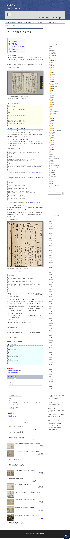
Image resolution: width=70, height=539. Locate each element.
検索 (49, 191)
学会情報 (51, 181)
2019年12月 (51, 338)
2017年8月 (50, 384)
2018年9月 (50, 364)
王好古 (52, 79)
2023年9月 (50, 265)
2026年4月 (50, 218)
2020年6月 (50, 330)
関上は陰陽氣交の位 (12, 48)
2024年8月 (50, 247)
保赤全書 (52, 144)
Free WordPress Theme (37, 534)
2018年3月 (50, 374)
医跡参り (51, 179)
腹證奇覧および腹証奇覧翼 (56, 130)
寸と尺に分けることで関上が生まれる (16, 46)
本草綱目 (52, 149)
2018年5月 (50, 371)
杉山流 (52, 120)
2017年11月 (51, 379)
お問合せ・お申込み (51, 22)
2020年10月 (51, 323)
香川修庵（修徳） (54, 86)
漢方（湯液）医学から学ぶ (55, 158)
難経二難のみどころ (12, 41)
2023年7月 (50, 269)
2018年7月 (50, 367)
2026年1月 (50, 223)
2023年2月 (50, 277)
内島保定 (52, 93)
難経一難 (9, 341)
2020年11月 (51, 321)
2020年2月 (50, 335)
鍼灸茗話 (53, 123)
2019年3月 (50, 354)
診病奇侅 (52, 128)
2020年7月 (50, 328)
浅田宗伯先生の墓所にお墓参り (54, 404)
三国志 (52, 64)
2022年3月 (50, 294)
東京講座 (52, 161)
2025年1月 (50, 240)
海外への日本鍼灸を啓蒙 (54, 185)
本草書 (52, 147)
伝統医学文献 (52, 52)
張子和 (52, 70)
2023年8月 (50, 267)
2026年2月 (50, 221)
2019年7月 (50, 347)
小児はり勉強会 (53, 170)
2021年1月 (50, 318)
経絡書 (52, 108)
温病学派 (52, 135)
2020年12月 (51, 320)
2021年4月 (50, 313)
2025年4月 (50, 236)
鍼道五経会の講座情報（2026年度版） (14, 22)
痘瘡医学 (52, 142)
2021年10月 (51, 303)
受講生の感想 (53, 176)
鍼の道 (51, 48)
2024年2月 (50, 257)
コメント (11, 384)
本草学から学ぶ (53, 156)
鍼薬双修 (52, 163)
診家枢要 (52, 102)
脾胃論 (53, 77)
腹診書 (52, 125)
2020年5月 (50, 332)
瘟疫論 (52, 137)
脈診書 (52, 99)
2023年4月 (50, 274)
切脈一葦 (52, 106)
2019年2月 (50, 355)
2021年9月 (50, 304)
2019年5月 (50, 350)
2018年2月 (50, 376)
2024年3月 (50, 255)
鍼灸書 (52, 116)
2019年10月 (51, 342)
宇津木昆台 (53, 95)
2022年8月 (50, 286)
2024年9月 (50, 245)
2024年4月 (50, 253)
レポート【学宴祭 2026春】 (54, 398)
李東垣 (52, 72)
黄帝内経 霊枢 (53, 55)
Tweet (9, 376)
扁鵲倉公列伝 (53, 60)
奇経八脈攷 (53, 109)
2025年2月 (50, 238)
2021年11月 (51, 301)
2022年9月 (50, 284)
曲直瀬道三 (53, 84)
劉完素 (52, 69)
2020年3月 (50, 333)
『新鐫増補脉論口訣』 (32, 202)
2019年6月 (50, 349)
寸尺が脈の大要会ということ (14, 49)
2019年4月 (50, 352)
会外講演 (51, 183)
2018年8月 (50, 366)
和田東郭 (52, 88)
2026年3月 (50, 219)
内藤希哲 (52, 92)
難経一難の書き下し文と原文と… (15, 414)
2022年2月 (50, 296)
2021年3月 (50, 315)
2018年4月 (50, 372)
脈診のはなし (52, 50)
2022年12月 (51, 279)
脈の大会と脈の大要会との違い (14, 44)
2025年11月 (51, 226)
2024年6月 (50, 250)
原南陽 (52, 90)
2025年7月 (50, 231)
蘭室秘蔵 (53, 74)
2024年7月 (50, 248)
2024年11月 (51, 243)
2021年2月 (50, 316)
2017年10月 (51, 381)
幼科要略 (52, 140)
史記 (51, 59)
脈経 (52, 100)
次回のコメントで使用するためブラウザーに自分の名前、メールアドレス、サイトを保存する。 (25, 403)
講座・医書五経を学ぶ (55, 167)
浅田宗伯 (52, 97)
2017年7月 (50, 386)
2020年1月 (50, 337)
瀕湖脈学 (52, 104)
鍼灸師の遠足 (53, 174)
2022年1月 (50, 298)
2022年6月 (50, 289)
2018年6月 (50, 369)
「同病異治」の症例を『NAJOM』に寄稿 (56, 402)
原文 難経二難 (13, 51)
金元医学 (52, 67)
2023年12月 (51, 260)
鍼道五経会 (10, 5)
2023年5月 (50, 272)
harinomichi (59, 411)
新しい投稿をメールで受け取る (14, 408)
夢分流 (52, 118)
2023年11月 (51, 262)
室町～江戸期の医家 (54, 83)
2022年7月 (50, 287)
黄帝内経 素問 (53, 53)
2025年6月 (50, 233)
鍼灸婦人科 (53, 172)
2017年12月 (51, 378)
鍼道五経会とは (27, 22)
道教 (51, 152)
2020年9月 (50, 325)
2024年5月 (50, 252)
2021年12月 (51, 299)
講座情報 (51, 160)
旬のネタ (51, 46)
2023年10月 (51, 264)
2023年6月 (50, 270)
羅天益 (52, 81)
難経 (41, 35)
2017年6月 (50, 388)
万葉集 (51, 154)
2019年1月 (50, 357)
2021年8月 (50, 306)
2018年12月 (51, 359)
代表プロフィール (41, 22)
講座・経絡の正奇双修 (55, 165)
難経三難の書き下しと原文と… (14, 418)
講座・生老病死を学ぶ (55, 168)
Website (10, 399)
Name (10, 394)
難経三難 (20, 341)
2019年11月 (51, 340)
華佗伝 (52, 65)
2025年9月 (50, 230)
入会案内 (34, 22)
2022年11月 (51, 281)
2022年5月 (50, 291)
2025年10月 (51, 228)
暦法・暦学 (52, 151)
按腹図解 (52, 126)
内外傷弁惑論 (54, 76)
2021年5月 (50, 311)
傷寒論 (52, 62)
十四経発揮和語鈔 (54, 111)
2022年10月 (51, 282)
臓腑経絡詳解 (53, 113)
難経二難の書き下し (12, 43)
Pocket (12, 376)
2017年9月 (50, 383)
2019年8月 (50, 345)
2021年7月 (50, 308)
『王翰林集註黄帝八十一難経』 (33, 172)
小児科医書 (53, 132)
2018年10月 (51, 362)
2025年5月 (50, 235)
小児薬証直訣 (53, 133)
